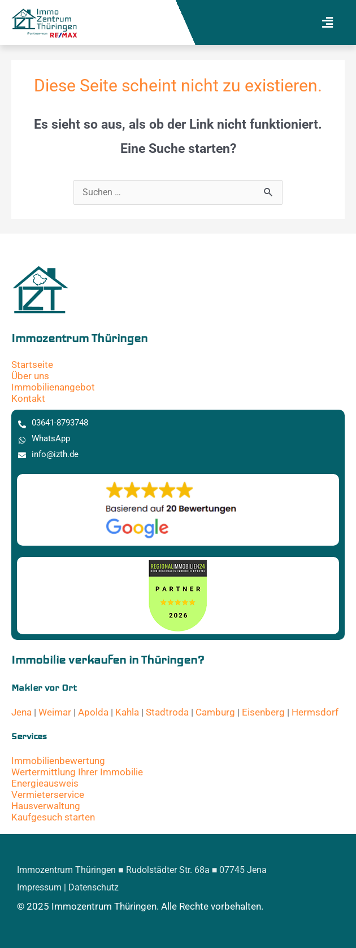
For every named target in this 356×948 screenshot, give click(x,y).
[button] (327, 23)
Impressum (39, 887)
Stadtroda (167, 712)
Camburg (215, 712)
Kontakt (28, 398)
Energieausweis (45, 783)
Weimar (54, 712)
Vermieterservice (47, 794)
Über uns (30, 375)
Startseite (32, 364)
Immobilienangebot (53, 387)
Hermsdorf (315, 712)
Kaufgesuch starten (53, 817)
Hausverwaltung (45, 805)
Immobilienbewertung (58, 760)
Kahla (127, 712)
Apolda (93, 712)
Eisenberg (263, 712)
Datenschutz (93, 887)
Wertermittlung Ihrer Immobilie (77, 772)
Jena (21, 712)
